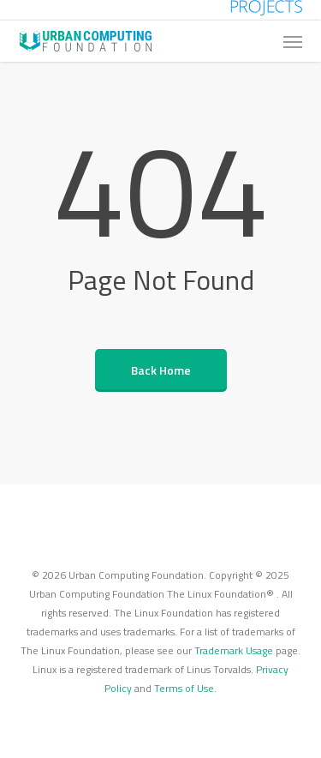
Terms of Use (184, 688)
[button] (292, 41)
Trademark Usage (233, 650)
